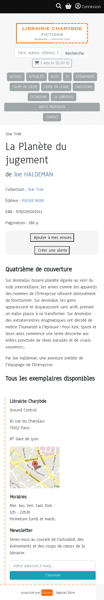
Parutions (83, 86)
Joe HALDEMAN (33, 174)
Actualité (36, 76)
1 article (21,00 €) (52, 63)
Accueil (16, 76)
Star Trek (36, 189)
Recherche (74, 53)
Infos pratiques (52, 106)
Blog (55, 76)
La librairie (63, 96)
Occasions (39, 96)
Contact (52, 117)
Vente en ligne (56, 86)
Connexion (88, 6)
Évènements (85, 76)
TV (67, 76)
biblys (47, 592)
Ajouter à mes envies (52, 237)
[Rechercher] (38, 53)
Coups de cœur (24, 86)
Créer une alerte (52, 250)
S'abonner (52, 575)
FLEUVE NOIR (33, 200)
